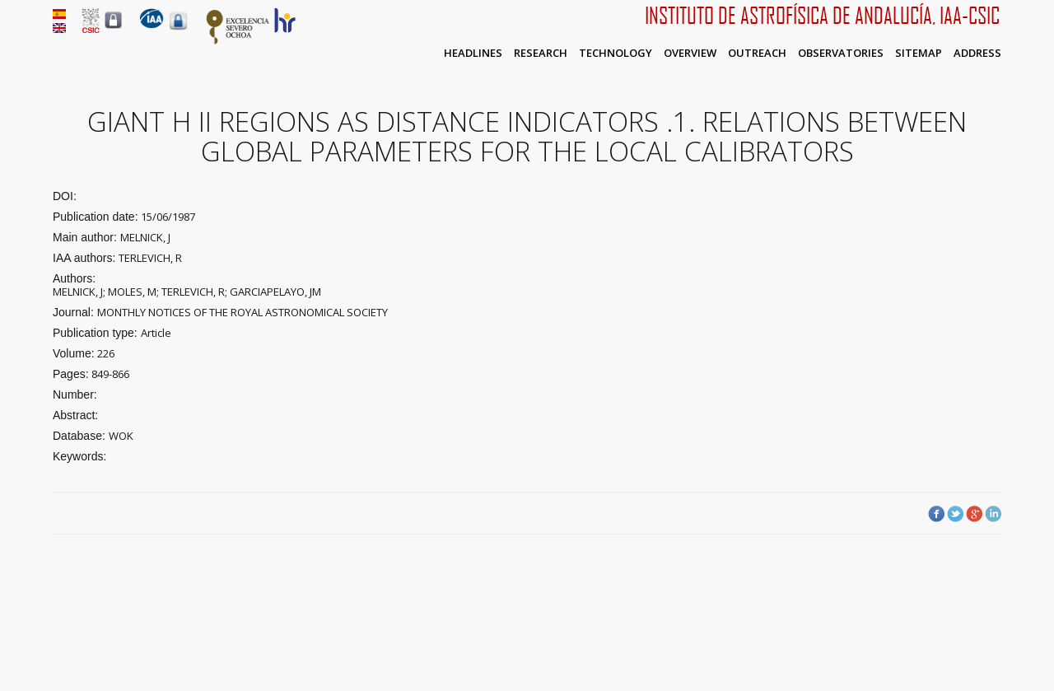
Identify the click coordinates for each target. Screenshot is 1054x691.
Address (977, 52)
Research (540, 52)
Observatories (841, 52)
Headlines (473, 52)
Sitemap (918, 52)
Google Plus (974, 514)
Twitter (955, 514)
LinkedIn (993, 514)
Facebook (936, 514)
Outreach (757, 52)
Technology (615, 52)
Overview (690, 52)
